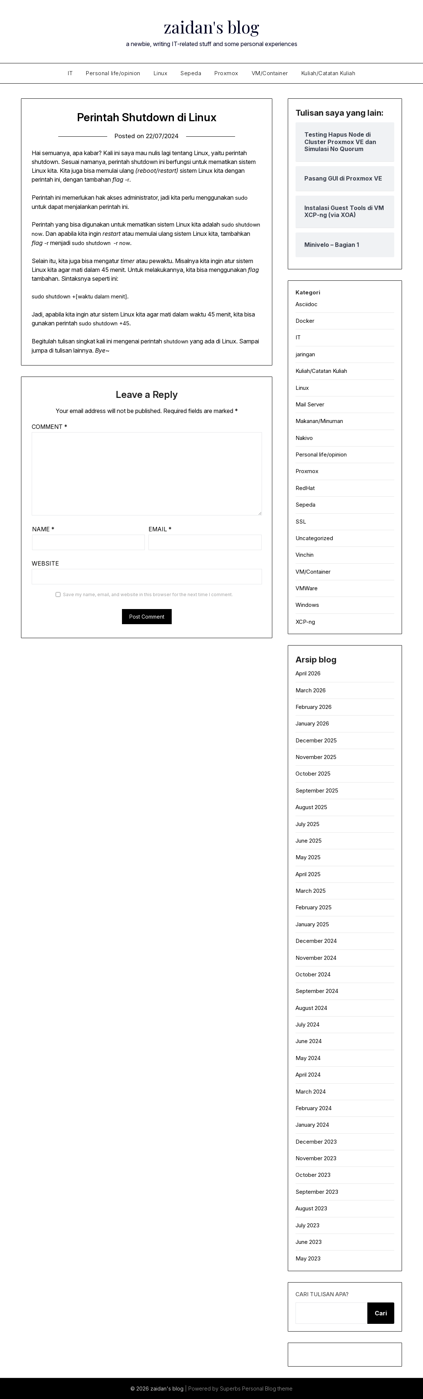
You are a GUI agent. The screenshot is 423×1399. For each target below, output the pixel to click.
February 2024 (314, 1108)
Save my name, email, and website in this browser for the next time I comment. (148, 594)
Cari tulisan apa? (322, 1294)
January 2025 (312, 924)
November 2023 (316, 1158)
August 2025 (311, 807)
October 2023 (313, 1174)
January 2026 (312, 723)
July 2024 (307, 1024)
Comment (49, 426)
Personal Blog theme (267, 1388)
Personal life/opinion (113, 73)
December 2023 (316, 1141)
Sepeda (191, 73)
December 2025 (316, 740)
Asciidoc (307, 304)
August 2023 (311, 1208)
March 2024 (311, 1091)
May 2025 (308, 857)
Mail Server (310, 404)
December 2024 (316, 940)
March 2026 (311, 690)
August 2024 (311, 1007)
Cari (381, 1313)
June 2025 (309, 840)
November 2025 (316, 756)
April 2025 (308, 874)
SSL (301, 521)
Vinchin (305, 554)
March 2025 (311, 890)
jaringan (305, 354)
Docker (305, 320)
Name (43, 529)
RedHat (305, 488)
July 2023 (307, 1225)
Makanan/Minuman (319, 420)
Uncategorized (314, 538)
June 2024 (309, 1041)
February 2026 (314, 706)
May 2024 (308, 1058)
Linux (161, 73)
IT (70, 73)
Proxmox (226, 73)
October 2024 (313, 974)
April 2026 (308, 673)
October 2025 (313, 773)
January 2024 (312, 1124)
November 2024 (316, 957)
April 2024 (308, 1074)
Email (160, 529)
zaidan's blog (211, 26)
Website (45, 563)
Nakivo (304, 437)
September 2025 (317, 790)
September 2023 (317, 1191)
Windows (307, 604)
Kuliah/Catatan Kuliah (328, 73)
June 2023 (309, 1241)
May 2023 (308, 1258)
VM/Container (270, 73)
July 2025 (307, 824)
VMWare (307, 588)
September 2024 (317, 990)
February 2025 (314, 907)
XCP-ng (305, 621)
